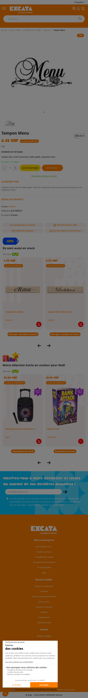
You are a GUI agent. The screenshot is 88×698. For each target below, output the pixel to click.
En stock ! (5, 162)
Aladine (12, 206)
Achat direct (52, 168)
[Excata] (21, 10)
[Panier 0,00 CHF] (83, 8)
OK (65, 491)
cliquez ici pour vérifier (66, 690)
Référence (5, 211)
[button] (44, 254)
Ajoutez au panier (30, 168)
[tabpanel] (44, 74)
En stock (5, 215)
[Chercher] (39, 18)
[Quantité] (9, 168)
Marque (4, 206)
